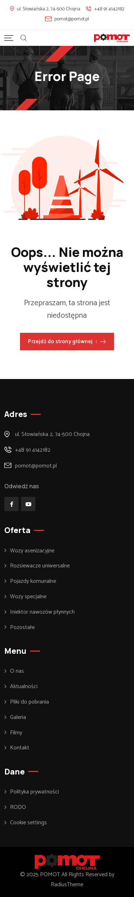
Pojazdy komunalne (33, 581)
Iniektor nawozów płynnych (42, 612)
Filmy (16, 733)
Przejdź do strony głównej (67, 341)
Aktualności (24, 686)
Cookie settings (28, 823)
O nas (17, 671)
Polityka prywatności (34, 792)
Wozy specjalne (28, 596)
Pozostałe (22, 627)
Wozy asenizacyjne (32, 551)
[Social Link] (11, 504)
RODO (18, 807)
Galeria (18, 717)
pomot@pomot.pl (71, 19)
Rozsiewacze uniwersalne (40, 566)
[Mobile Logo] (112, 38)
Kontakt (19, 748)
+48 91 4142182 (109, 9)
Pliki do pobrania (29, 702)
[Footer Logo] (67, 862)
